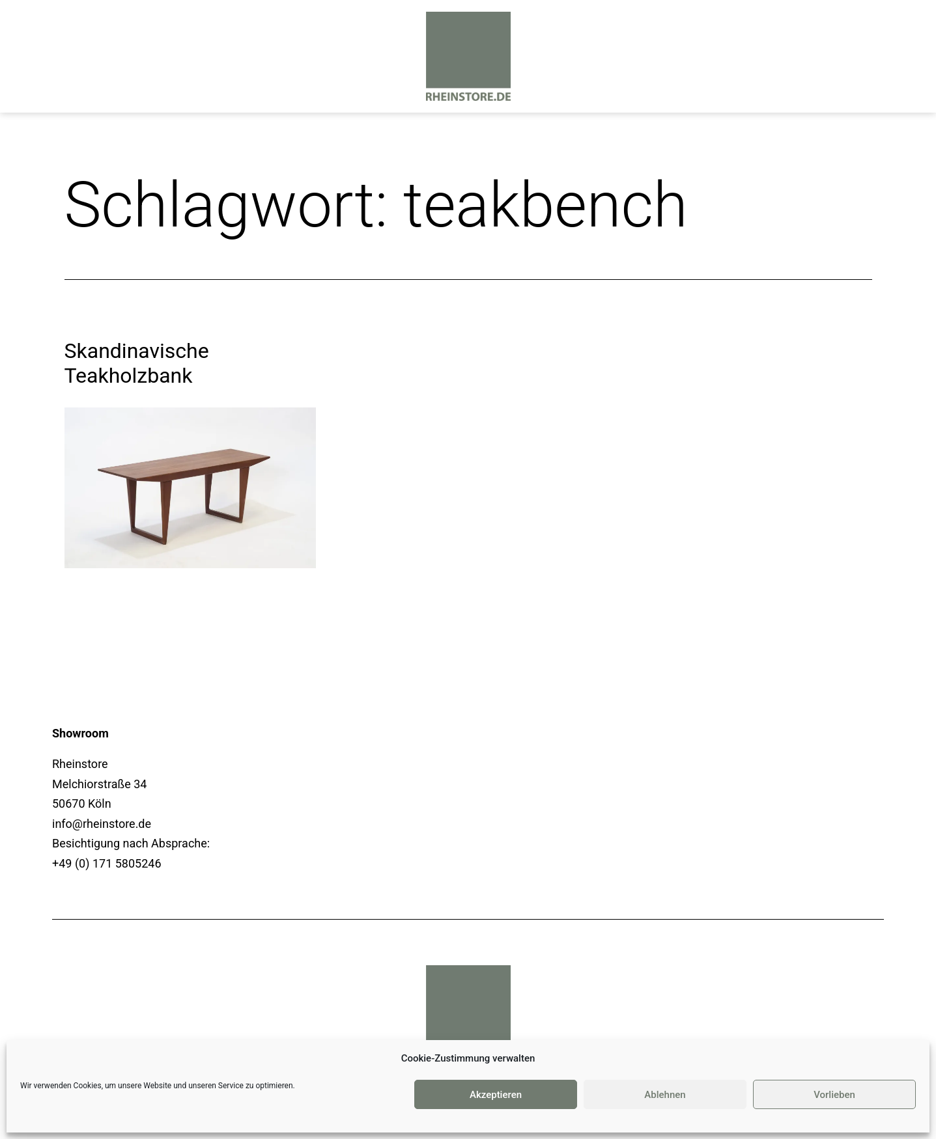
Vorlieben (834, 1095)
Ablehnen (664, 1095)
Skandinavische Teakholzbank (136, 363)
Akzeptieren (496, 1095)
